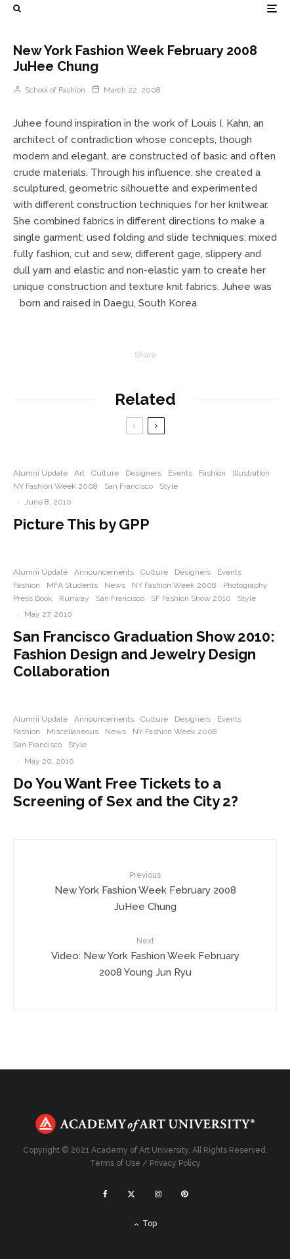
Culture (105, 473)
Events (180, 473)
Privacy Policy (175, 1163)
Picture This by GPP (81, 524)
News (114, 585)
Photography (245, 585)
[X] (131, 1194)
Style (168, 486)
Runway (74, 598)
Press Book (32, 598)
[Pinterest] (184, 1194)
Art (79, 473)
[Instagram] (158, 1194)
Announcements (104, 572)
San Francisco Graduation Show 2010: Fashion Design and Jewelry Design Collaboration (144, 654)
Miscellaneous (72, 731)
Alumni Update (40, 473)
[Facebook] (105, 1194)
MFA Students (72, 585)
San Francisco (128, 486)
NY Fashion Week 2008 (55, 486)
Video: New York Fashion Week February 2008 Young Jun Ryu (145, 956)
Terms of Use (115, 1163)
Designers (143, 473)
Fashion (212, 473)
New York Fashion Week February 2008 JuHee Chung (145, 891)
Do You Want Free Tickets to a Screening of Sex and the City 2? (125, 792)
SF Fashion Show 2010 (191, 598)
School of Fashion (49, 89)
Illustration (251, 473)
